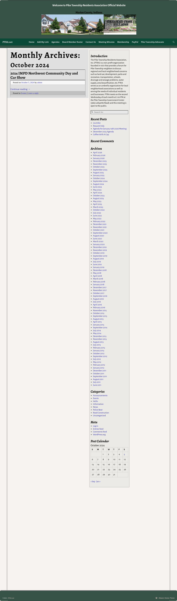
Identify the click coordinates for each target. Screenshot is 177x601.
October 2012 (98, 354)
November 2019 (100, 250)
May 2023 (97, 201)
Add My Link (43, 42)
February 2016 (99, 308)
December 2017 (99, 288)
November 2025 (100, 164)
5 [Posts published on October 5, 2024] (124, 454)
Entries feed (98, 429)
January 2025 (98, 176)
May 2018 (97, 273)
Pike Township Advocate (152, 42)
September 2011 (100, 377)
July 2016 (97, 302)
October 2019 (98, 253)
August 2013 (98, 342)
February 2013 (99, 348)
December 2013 (99, 336)
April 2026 (97, 153)
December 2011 (99, 371)
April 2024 (97, 193)
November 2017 (100, 290)
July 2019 (97, 262)
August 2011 (98, 379)
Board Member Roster (72, 42)
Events (23, 93)
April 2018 (97, 276)
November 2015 (100, 310)
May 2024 (97, 190)
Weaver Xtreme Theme (167, 598)
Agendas (55, 42)
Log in (95, 426)
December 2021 (99, 224)
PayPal (135, 42)
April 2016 (97, 305)
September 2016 (100, 296)
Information (98, 404)
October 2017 (98, 293)
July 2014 (97, 331)
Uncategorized (99, 416)
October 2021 (98, 230)
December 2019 (99, 247)
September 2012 (100, 356)
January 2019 (98, 267)
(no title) (97, 123)
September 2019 (100, 256)
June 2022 (97, 216)
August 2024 (98, 184)
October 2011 (98, 374)
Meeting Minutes (106, 42)
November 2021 (100, 227)
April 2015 (97, 322)
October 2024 (99, 178)
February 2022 (99, 222)
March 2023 (98, 207)
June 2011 (97, 385)
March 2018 (98, 279)
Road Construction (101, 413)
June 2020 (97, 239)
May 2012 (97, 362)
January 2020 (99, 245)
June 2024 (97, 187)
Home (31, 42)
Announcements (100, 396)
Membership (123, 42)
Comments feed (100, 432)
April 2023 (97, 204)
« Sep (93, 482)
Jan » (98, 482)
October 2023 (98, 196)
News (95, 407)
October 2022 (99, 210)
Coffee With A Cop (101, 135)
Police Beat (97, 410)
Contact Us (91, 42)
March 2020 (98, 242)
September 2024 (100, 181)
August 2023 (98, 199)
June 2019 (97, 265)
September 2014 (100, 328)
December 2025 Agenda (103, 132)
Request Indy (98, 126)
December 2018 (99, 270)
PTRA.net (7, 42)
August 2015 (98, 319)
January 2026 (98, 158)
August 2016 (98, 299)
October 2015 (98, 313)
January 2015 (98, 325)
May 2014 (97, 333)
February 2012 (99, 365)
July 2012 (97, 359)
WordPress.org (99, 435)
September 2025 (100, 170)
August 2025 (98, 173)
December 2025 (100, 161)
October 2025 (98, 167)
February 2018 (99, 282)
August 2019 (98, 259)
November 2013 (100, 339)
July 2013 (97, 345)
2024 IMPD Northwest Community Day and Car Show (44, 75)
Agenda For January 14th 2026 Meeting (109, 129)
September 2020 (100, 233)
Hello (95, 401)
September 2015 (100, 316)
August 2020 (98, 236)
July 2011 (97, 382)
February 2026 (99, 156)
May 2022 (97, 219)
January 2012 (98, 368)
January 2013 (98, 351)
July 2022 (97, 213)
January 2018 (98, 285)
